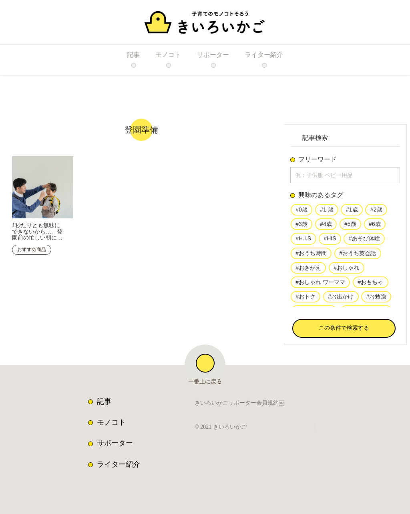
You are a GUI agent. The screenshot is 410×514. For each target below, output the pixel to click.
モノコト (111, 422)
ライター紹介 (118, 464)
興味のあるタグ (320, 197)
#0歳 (301, 212)
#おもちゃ (370, 285)
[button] (344, 329)
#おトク (305, 300)
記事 (104, 401)
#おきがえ (308, 270)
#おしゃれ (346, 270)
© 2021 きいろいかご (223, 427)
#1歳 (351, 212)
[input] (345, 176)
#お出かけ (341, 300)
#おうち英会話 (357, 256)
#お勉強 (376, 300)
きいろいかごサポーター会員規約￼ (239, 403)
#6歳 (374, 226)
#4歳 (326, 226)
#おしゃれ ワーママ (320, 285)
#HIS (328, 241)
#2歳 (375, 212)
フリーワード (317, 159)
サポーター (115, 443)
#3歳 (301, 226)
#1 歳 (326, 212)
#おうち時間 (311, 256)
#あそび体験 (362, 241)
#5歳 (350, 226)
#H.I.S (302, 241)
